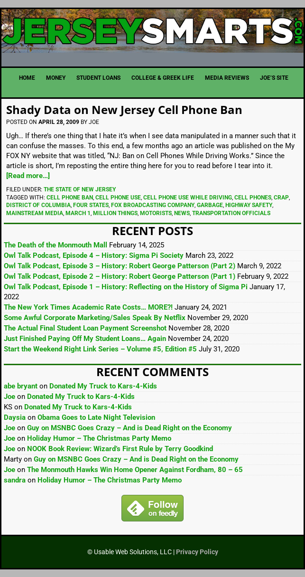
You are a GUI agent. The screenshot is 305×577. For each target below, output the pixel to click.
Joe (9, 396)
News (182, 213)
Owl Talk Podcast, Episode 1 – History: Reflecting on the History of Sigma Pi (126, 287)
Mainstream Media (34, 213)
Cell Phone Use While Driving (187, 197)
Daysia (15, 417)
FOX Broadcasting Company (152, 205)
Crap (281, 197)
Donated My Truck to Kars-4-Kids (103, 386)
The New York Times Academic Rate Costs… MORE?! (88, 307)
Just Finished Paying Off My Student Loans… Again (85, 338)
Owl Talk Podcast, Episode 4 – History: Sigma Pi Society (94, 255)
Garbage (210, 205)
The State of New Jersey (80, 189)
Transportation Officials (231, 213)
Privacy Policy (197, 552)
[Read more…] (28, 175)
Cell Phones (252, 197)
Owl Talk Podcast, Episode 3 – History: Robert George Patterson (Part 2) (119, 266)
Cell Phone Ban (69, 197)
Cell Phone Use (118, 197)
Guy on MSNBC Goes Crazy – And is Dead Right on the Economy (129, 428)
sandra (15, 480)
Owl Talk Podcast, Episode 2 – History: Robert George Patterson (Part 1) (119, 276)
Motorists (156, 213)
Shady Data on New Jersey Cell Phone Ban (124, 109)
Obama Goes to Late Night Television (96, 417)
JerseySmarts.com (152, 34)
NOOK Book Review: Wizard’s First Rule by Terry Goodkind (120, 449)
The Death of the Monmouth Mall (55, 245)
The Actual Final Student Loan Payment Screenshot (85, 328)
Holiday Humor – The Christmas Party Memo (99, 438)
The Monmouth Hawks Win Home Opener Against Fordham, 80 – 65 (135, 469)
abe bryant (20, 386)
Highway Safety (248, 205)
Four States (91, 205)
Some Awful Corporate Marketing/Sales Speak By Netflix (94, 317)
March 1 (78, 213)
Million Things (115, 213)
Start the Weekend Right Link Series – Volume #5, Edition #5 (100, 349)
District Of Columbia (38, 205)
